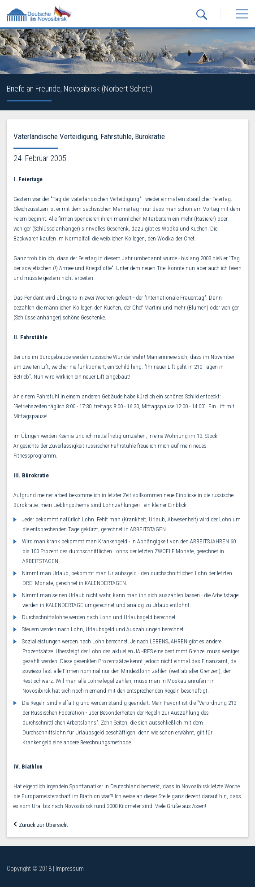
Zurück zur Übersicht (40, 824)
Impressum (70, 868)
